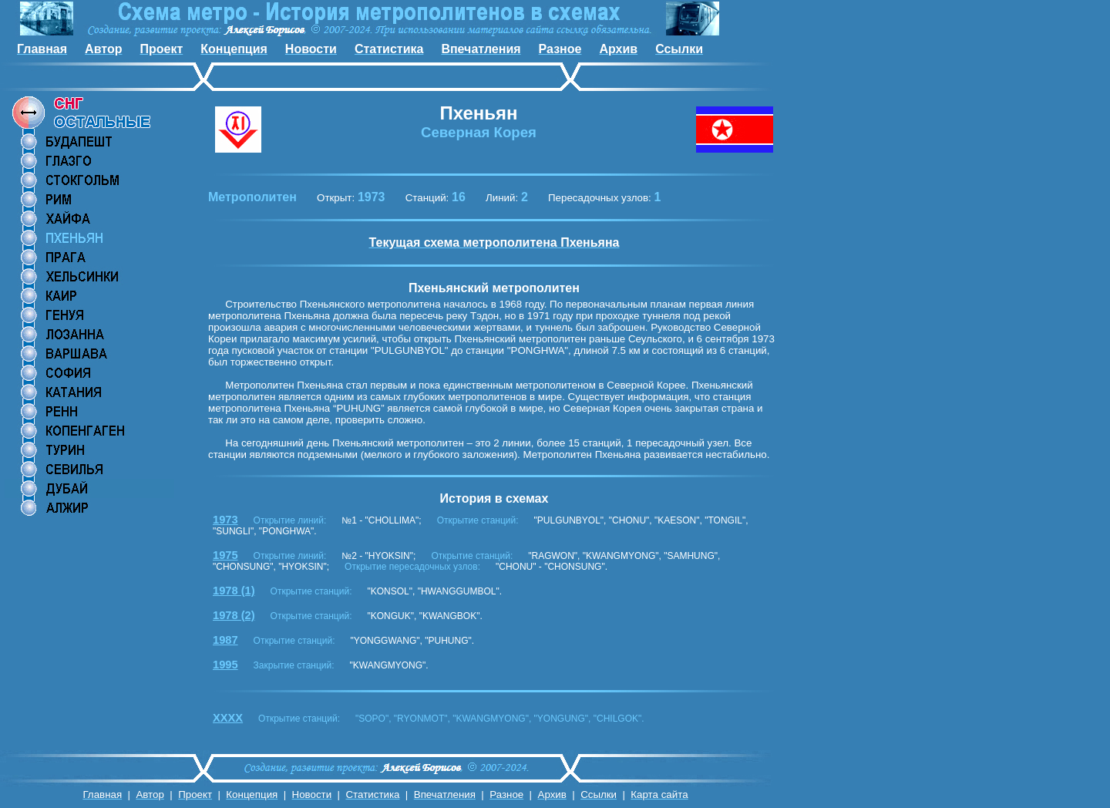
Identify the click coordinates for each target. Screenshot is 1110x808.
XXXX (228, 718)
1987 (225, 640)
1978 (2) (234, 615)
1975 (225, 555)
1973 (225, 519)
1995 (225, 664)
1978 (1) (234, 590)
